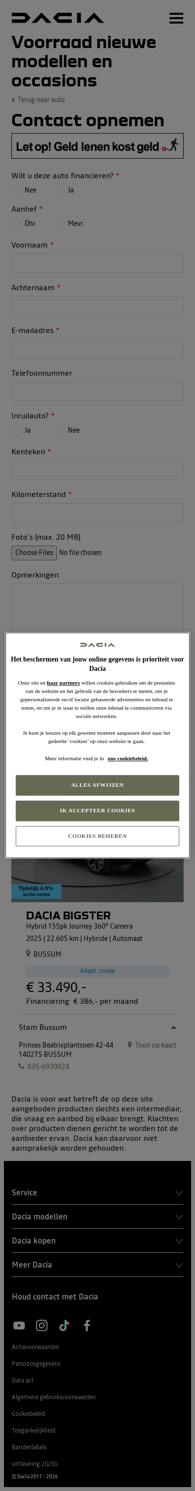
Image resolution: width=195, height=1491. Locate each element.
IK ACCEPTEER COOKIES (97, 810)
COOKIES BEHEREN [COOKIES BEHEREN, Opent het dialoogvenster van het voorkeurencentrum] (97, 836)
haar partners (63, 683)
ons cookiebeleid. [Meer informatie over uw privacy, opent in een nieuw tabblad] (128, 758)
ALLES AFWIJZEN (97, 785)
